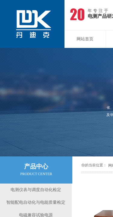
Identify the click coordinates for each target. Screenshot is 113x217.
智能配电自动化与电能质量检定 (35, 202)
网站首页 (85, 39)
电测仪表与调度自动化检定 (36, 189)
